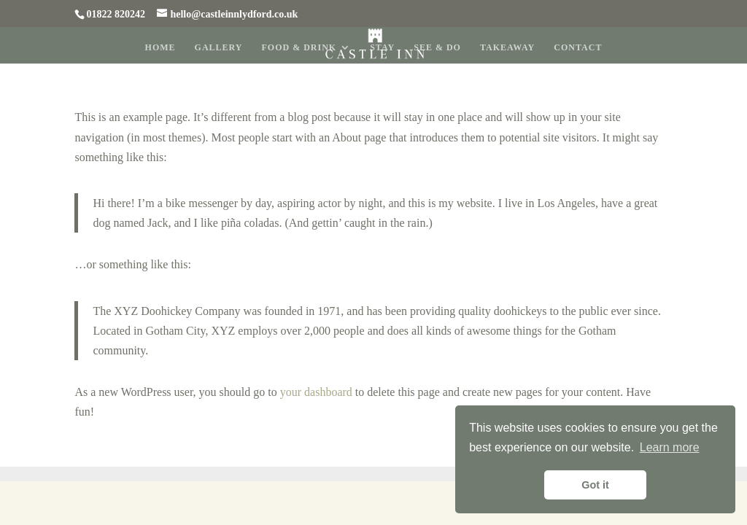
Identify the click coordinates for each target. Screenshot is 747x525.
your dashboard (316, 392)
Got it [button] (595, 485)
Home (160, 47)
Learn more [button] (670, 447)
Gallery (219, 47)
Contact (578, 47)
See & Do (437, 47)
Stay (382, 47)
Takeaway (507, 47)
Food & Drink (299, 47)
